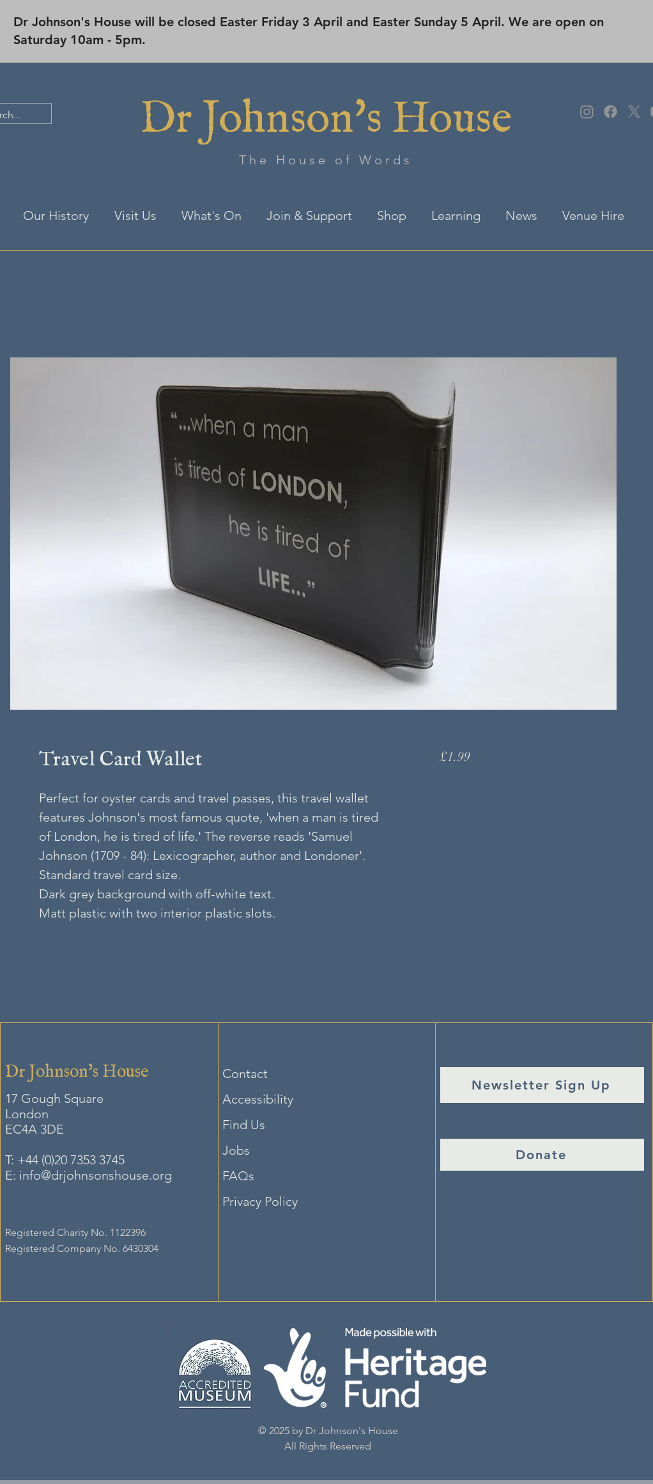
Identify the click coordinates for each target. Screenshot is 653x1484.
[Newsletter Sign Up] (542, 1085)
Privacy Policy (260, 1201)
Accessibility (257, 1099)
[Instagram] (586, 111)
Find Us (243, 1124)
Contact (245, 1073)
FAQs (238, 1175)
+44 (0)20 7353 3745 (71, 1160)
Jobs (236, 1150)
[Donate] (542, 1155)
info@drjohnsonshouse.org (95, 1175)
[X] (634, 111)
